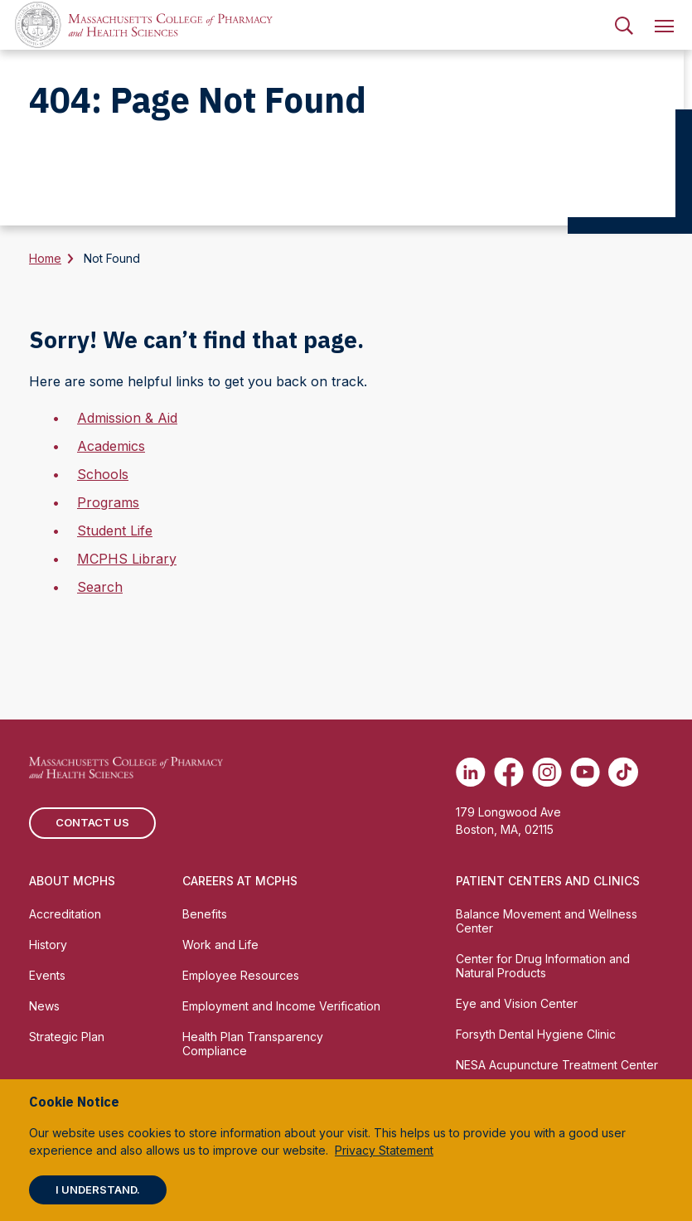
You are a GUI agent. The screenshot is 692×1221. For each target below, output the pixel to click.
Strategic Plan (66, 1037)
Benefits (204, 914)
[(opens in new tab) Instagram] (547, 772)
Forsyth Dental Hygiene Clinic (536, 1034)
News (44, 1006)
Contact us (92, 822)
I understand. (98, 1189)
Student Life (114, 530)
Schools (102, 474)
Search (100, 587)
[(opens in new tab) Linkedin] (471, 772)
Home (45, 258)
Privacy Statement (384, 1150)
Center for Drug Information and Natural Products (543, 966)
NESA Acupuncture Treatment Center (557, 1065)
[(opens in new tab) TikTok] (623, 772)
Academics (111, 446)
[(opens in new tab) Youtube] (585, 772)
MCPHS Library (127, 558)
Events (47, 975)
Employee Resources (240, 975)
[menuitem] (624, 25)
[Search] (624, 25)
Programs (108, 502)
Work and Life (220, 945)
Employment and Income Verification (281, 1006)
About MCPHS (72, 881)
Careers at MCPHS (240, 881)
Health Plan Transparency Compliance (252, 1044)
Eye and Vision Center (517, 1003)
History (48, 945)
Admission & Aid (127, 417)
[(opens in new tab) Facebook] (509, 772)
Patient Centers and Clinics (548, 881)
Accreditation (65, 914)
